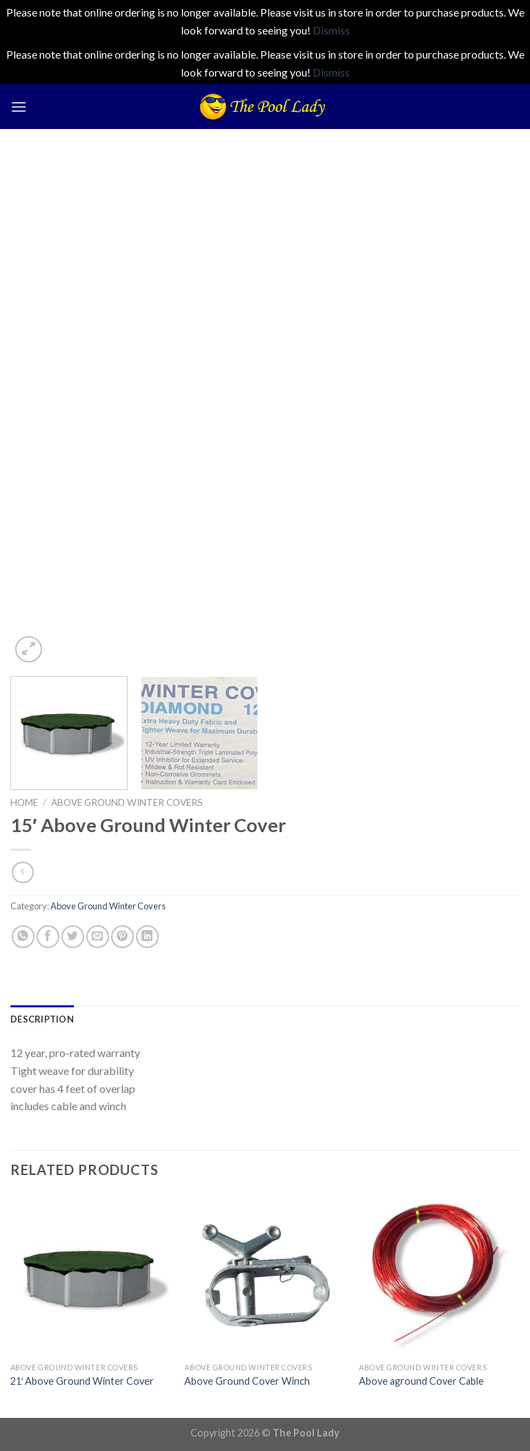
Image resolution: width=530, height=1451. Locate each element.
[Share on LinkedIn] (147, 936)
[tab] (42, 1019)
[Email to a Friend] (97, 936)
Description (42, 1019)
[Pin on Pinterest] (122, 936)
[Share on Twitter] (72, 936)
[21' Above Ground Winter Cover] (90, 1275)
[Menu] (18, 107)
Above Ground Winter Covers (127, 802)
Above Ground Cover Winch (247, 1381)
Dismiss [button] (331, 30)
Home (24, 802)
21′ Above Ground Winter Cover (82, 1381)
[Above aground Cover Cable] (439, 1275)
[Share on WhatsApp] (23, 936)
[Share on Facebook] (48, 936)
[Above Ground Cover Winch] (264, 1275)
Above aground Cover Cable (421, 1381)
